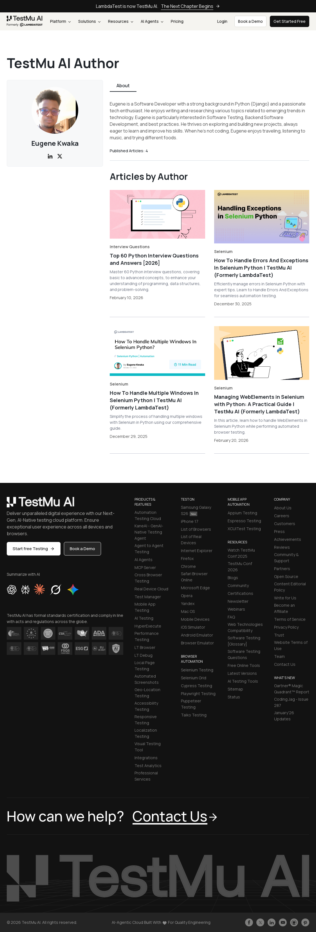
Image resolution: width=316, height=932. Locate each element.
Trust (279, 635)
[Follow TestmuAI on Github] (294, 922)
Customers (284, 523)
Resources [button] (120, 21)
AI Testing (144, 618)
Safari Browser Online (194, 576)
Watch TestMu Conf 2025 (241, 553)
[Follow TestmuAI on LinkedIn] (271, 922)
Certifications (240, 593)
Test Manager (148, 596)
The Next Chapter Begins (190, 6)
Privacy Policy (286, 627)
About (123, 85)
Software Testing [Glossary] (244, 641)
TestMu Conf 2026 (240, 566)
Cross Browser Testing (148, 578)
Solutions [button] (89, 21)
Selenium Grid (193, 677)
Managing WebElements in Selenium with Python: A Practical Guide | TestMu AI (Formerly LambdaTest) (259, 404)
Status (234, 697)
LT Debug (144, 655)
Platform (60, 21)
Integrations (146, 757)
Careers (281, 515)
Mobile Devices (195, 619)
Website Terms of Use (291, 645)
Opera (186, 595)
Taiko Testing (194, 715)
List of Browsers (196, 529)
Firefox (187, 558)
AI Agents (152, 21)
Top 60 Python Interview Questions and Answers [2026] (154, 259)
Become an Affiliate (284, 608)
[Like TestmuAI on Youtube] (283, 922)
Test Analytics (148, 765)
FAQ (231, 617)
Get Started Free (290, 21)
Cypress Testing (196, 685)
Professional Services (146, 776)
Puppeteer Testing (191, 704)
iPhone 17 (189, 521)
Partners (282, 568)
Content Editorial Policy (290, 587)
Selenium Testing (197, 670)
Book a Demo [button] (250, 21)
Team (279, 656)
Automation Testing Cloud (148, 515)
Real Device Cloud (151, 589)
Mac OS (188, 611)
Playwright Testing (198, 693)
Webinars (236, 609)
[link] (25, 21)
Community (238, 585)
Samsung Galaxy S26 (196, 510)
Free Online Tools (244, 665)
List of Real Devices (191, 539)
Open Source (286, 576)
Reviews (282, 547)
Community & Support (286, 557)
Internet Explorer (196, 550)
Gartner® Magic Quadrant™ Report (291, 688)
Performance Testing (147, 636)
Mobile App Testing (145, 607)
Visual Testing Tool (148, 746)
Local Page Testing (145, 665)
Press (279, 531)
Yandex (187, 603)
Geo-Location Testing (147, 692)
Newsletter (238, 601)
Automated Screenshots (147, 679)
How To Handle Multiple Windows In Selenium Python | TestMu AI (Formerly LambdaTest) (154, 400)
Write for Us (285, 598)
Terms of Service (290, 619)
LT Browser (145, 647)
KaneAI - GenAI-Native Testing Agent (149, 532)
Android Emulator (197, 635)
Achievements (287, 539)
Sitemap (235, 689)
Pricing (177, 21)
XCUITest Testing (244, 528)
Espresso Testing (244, 520)
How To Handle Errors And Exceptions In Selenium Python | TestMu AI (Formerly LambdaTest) (261, 267)
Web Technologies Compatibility (245, 627)
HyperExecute (148, 626)
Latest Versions (242, 673)
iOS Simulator (193, 627)
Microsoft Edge (195, 587)
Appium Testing (242, 513)
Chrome (188, 566)
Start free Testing (34, 549)
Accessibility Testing (146, 706)
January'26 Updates (284, 716)
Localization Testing (146, 733)
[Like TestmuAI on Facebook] (249, 922)
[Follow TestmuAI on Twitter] (260, 922)
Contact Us (284, 664)
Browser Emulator (197, 643)
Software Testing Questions (244, 654)
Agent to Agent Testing (149, 548)
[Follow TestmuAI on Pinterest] (305, 922)
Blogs (233, 577)
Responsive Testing (146, 719)
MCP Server (145, 567)
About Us (283, 507)
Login (222, 21)
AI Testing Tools (243, 681)
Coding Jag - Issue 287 (291, 702)
